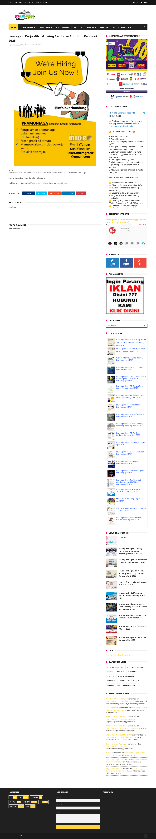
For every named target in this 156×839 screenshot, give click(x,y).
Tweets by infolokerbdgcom (118, 655)
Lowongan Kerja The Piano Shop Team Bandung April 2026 (129, 490)
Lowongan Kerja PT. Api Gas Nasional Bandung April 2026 (128, 434)
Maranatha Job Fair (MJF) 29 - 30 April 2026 (130, 500)
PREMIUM (30, 45)
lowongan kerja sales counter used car (123, 746)
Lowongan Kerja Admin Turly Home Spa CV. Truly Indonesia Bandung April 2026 (131, 342)
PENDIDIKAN (111, 681)
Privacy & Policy (41, 3)
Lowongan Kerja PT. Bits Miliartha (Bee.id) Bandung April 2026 (130, 396)
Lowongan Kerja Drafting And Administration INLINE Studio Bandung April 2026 (128, 482)
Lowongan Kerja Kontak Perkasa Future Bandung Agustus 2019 (133, 561)
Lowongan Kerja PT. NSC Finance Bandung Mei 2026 (130, 368)
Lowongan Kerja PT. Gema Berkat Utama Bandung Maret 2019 (132, 595)
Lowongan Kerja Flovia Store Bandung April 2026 (128, 406)
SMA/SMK (104, 27)
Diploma (90, 27)
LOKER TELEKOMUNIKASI (126, 676)
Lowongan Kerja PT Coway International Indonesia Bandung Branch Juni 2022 (130, 551)
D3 (133, 667)
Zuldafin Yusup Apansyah (116, 744)
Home (11, 3)
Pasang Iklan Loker (122, 27)
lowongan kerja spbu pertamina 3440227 (125, 769)
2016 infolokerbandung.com (30, 836)
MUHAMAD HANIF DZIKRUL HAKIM (119, 735)
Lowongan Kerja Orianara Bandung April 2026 (131, 443)
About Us (18, 3)
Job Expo (140, 667)
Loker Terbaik (62, 27)
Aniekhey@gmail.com (115, 699)
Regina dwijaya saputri (115, 717)
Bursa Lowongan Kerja (115, 667)
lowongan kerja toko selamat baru (121, 737)
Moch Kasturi (111, 708)
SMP (118, 685)
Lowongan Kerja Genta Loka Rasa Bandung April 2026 (130, 453)
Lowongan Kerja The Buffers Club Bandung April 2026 (130, 415)
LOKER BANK (120, 672)
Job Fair (110, 672)
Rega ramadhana (113, 768)
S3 (139, 681)
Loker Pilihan (27, 27)
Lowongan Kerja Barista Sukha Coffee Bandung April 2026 (128, 518)
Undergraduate (129, 685)
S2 (134, 681)
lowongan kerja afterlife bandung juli (122, 728)
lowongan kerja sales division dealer (121, 719)
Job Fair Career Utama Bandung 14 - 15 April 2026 (131, 509)
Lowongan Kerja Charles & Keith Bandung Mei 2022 (133, 638)
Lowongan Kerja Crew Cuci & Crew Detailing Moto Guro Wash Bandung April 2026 (131, 378)
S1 (129, 681)
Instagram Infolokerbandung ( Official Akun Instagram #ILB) (126, 221)
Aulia (108, 753)
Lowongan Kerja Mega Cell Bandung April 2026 (127, 462)
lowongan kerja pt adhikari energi (120, 701)
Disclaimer (28, 3)
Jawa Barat (44, 27)
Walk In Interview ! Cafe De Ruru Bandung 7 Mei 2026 (129, 359)
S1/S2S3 (77, 27)
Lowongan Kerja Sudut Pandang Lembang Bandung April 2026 (129, 424)
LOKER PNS (110, 676)
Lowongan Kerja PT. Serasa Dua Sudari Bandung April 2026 (129, 387)
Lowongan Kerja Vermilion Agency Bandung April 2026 (130, 471)
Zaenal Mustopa (112, 759)
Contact (122, 537)
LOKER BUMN (132, 672)
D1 (127, 667)
